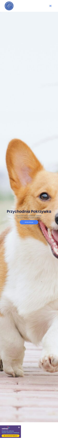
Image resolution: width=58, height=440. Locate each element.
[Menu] (50, 6)
